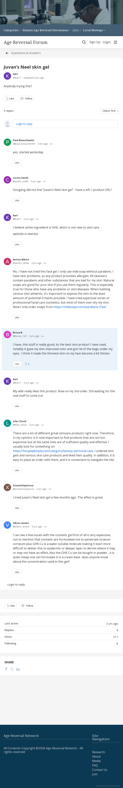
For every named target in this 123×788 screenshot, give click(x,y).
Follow (28, 98)
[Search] (84, 42)
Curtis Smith (20, 177)
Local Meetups (93, 30)
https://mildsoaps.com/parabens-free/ (80, 307)
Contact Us (99, 770)
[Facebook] (6, 669)
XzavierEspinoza (23, 485)
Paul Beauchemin (23, 140)
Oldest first (109, 110)
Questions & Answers (26, 53)
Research (98, 752)
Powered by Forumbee (108, 786)
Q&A (75, 30)
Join (95, 774)
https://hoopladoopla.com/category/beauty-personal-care (53, 451)
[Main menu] (115, 42)
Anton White (21, 259)
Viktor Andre (21, 523)
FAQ (95, 765)
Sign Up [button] (94, 42)
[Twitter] (12, 669)
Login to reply (24, 124)
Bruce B (17, 332)
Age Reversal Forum (25, 42)
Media (96, 761)
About (96, 756)
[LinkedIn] (18, 669)
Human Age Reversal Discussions (45, 30)
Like (12, 98)
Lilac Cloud (19, 421)
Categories (11, 30)
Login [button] (107, 42)
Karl (15, 74)
